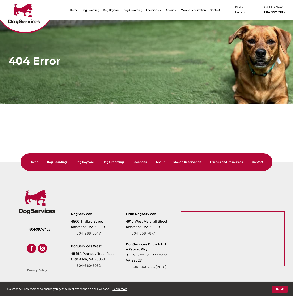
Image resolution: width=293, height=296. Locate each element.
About (170, 10)
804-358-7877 (143, 233)
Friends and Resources (226, 162)
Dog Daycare (111, 10)
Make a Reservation (193, 10)
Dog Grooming (132, 10)
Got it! (280, 289)
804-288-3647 (89, 233)
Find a (239, 7)
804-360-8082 (89, 265)
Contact (215, 10)
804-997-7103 (274, 12)
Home (74, 10)
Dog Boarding (90, 10)
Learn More (119, 289)
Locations (152, 10)
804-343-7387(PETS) (149, 267)
